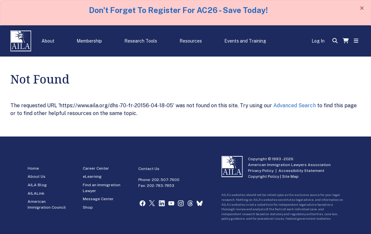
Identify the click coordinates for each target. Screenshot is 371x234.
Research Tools (140, 41)
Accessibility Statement (301, 170)
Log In (318, 41)
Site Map (290, 176)
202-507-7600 (165, 179)
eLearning (92, 176)
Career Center (96, 168)
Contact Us (148, 168)
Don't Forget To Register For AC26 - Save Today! (178, 10)
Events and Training (245, 41)
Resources (190, 41)
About (48, 41)
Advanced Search (294, 105)
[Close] (362, 8)
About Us (36, 176)
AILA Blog (37, 185)
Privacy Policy (261, 170)
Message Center (98, 199)
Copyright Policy (263, 176)
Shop (88, 207)
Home (33, 168)
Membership (89, 41)
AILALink (36, 193)
